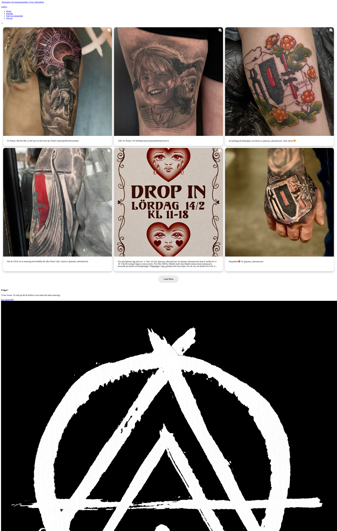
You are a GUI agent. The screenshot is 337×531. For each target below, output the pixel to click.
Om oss (9, 18)
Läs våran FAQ (7, 299)
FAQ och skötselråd (14, 16)
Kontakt (9, 13)
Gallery (4, 7)
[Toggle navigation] (2, 23)
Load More (168, 279)
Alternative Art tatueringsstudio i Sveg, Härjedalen (23, 2)
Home (8, 11)
